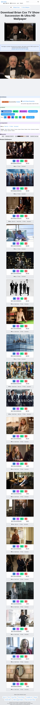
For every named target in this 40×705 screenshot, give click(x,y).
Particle (13, 130)
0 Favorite (23, 111)
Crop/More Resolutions (8, 114)
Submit (7, 3)
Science (12, 129)
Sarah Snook (19, 221)
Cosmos (16, 129)
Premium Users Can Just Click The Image (20, 49)
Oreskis (18, 101)
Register (21, 3)
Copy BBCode (30, 117)
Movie (8, 129)
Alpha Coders (4, 1)
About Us (4, 697)
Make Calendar (33, 111)
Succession (16, 126)
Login (18, 3)
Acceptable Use (29, 697)
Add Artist (5, 101)
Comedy (5, 130)
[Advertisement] (20, 87)
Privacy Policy (14, 697)
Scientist (9, 130)
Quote (19, 129)
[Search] (38, 2)
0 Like (15, 111)
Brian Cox (6, 126)
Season (26, 129)
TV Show (11, 126)
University (32, 129)
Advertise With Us (8, 699)
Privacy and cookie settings (30, 699)
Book (6, 129)
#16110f (18, 136)
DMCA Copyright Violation (18, 699)
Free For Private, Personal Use (28, 101)
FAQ (9, 697)
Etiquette (35, 697)
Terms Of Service (21, 697)
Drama (22, 129)
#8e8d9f (27, 136)
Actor (29, 129)
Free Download (6, 111)
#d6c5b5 (24, 136)
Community (13, 3)
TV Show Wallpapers (25, 7)
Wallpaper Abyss (16, 7)
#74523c (21, 136)
